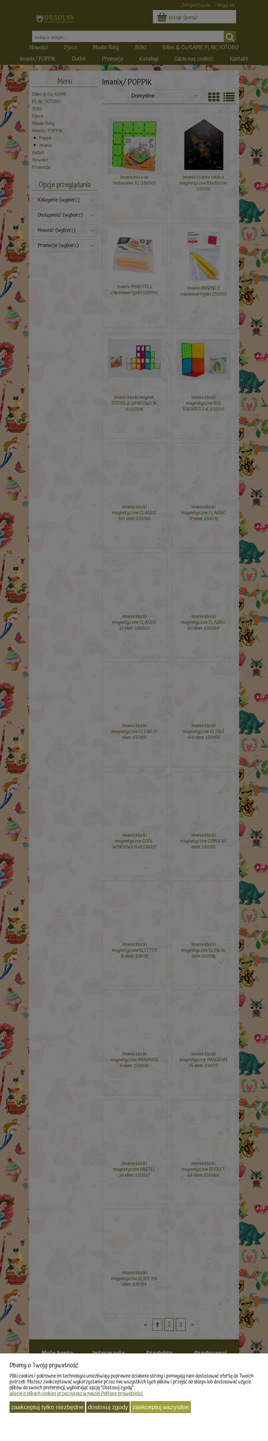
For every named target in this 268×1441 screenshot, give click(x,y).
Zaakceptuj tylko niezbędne (47, 1407)
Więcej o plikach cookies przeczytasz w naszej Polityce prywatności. (76, 1393)
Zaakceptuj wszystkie (160, 1407)
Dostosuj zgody (108, 1407)
